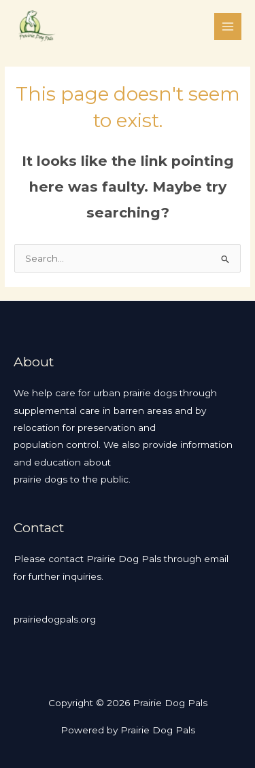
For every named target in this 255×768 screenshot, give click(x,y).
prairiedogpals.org (55, 619)
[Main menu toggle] (228, 27)
